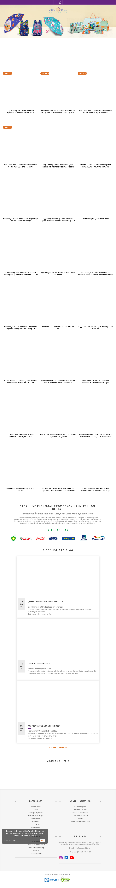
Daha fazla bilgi (10, 840)
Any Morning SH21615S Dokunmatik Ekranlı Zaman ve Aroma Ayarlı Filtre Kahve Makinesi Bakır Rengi (58, 382)
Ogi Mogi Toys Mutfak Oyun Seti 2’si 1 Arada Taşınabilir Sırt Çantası (58, 435)
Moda (36, 810)
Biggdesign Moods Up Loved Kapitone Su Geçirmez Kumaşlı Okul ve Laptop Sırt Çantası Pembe (20, 329)
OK (42, 840)
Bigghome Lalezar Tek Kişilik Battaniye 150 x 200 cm (95, 328)
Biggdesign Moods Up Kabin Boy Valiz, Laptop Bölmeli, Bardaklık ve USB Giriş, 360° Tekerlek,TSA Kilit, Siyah (58, 221)
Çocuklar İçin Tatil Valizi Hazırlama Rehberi (45, 602)
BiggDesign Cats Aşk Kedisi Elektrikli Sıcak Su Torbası (58, 273)
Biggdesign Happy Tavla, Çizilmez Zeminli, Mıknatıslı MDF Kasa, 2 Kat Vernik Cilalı (95, 435)
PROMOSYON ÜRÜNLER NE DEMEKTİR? (44, 726)
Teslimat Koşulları (80, 810)
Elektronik (35, 821)
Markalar (36, 851)
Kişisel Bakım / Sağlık (35, 815)
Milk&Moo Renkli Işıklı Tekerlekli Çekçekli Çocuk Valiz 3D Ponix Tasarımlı (20, 166)
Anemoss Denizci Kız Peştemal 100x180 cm (58, 328)
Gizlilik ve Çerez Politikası (36, 845)
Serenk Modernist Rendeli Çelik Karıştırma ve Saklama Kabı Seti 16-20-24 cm (20, 381)
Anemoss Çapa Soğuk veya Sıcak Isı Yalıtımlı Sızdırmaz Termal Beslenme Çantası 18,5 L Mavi (95, 274)
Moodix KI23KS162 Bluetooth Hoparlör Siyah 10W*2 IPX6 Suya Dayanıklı (95, 166)
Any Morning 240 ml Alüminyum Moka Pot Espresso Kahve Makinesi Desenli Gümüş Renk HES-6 (58, 490)
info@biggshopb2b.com (80, 848)
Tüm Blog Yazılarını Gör (58, 747)
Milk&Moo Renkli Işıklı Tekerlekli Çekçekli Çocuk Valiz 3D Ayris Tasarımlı (95, 112)
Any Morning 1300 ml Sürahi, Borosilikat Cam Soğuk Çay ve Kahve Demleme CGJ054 (20, 273)
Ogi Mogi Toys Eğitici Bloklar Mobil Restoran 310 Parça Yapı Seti (20, 435)
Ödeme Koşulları (80, 807)
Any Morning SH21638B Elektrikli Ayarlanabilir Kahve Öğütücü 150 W (20, 112)
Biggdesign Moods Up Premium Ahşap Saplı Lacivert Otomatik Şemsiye (20, 220)
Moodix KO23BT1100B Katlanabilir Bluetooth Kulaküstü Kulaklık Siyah (95, 381)
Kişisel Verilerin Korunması (80, 821)
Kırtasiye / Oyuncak (36, 813)
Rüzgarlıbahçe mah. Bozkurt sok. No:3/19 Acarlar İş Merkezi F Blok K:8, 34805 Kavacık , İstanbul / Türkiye (80, 843)
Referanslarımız (36, 854)
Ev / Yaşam (36, 824)
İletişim (80, 818)
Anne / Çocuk (36, 807)
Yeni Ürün (7, 73)
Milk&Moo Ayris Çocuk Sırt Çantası (95, 219)
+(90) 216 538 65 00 (80, 852)
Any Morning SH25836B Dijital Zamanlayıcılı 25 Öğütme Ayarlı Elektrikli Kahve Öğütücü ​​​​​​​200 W (58, 113)
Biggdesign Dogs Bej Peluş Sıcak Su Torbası (20, 489)
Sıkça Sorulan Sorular (80, 815)
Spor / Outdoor (35, 818)
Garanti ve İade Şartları (80, 813)
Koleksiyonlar (35, 827)
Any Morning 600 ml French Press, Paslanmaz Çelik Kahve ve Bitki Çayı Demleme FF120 (95, 490)
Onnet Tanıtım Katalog (36, 848)
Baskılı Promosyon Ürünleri (39, 664)
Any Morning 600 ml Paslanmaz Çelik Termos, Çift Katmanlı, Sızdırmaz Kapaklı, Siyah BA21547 (58, 167)
